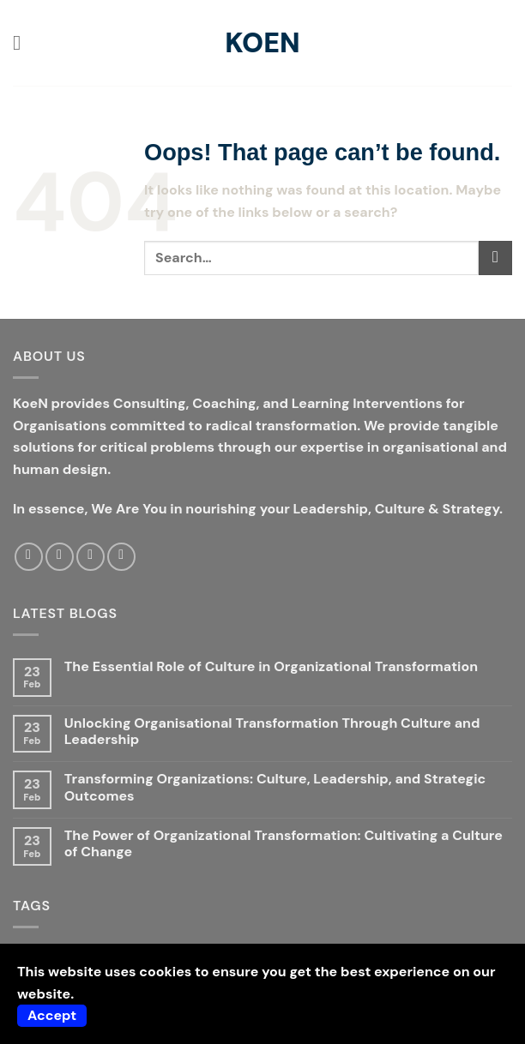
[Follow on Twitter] (59, 557)
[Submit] (495, 257)
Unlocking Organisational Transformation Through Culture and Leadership (272, 731)
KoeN (262, 43)
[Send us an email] (90, 557)
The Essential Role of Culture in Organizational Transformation (271, 666)
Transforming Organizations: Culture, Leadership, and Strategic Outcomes (275, 787)
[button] (23, 42)
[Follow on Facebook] (29, 557)
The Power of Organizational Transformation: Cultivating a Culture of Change (283, 843)
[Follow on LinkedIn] (121, 557)
